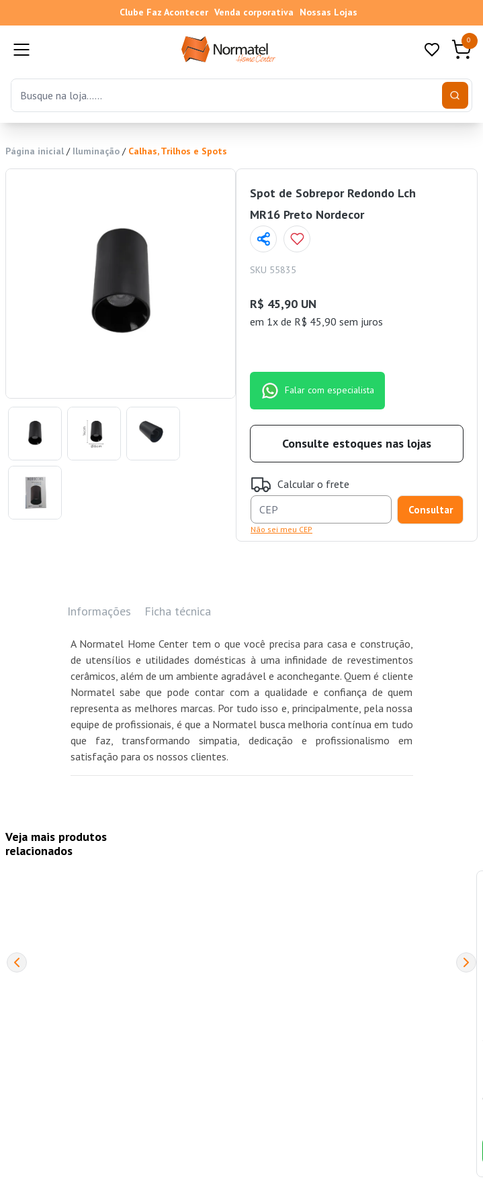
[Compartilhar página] (263, 239)
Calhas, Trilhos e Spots (177, 151)
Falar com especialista (317, 390)
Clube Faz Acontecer (164, 12)
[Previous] (17, 962)
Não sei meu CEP (281, 529)
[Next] (466, 962)
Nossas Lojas (328, 12)
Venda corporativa (254, 12)
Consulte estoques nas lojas (356, 443)
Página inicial (34, 151)
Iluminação (96, 151)
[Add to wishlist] (296, 239)
